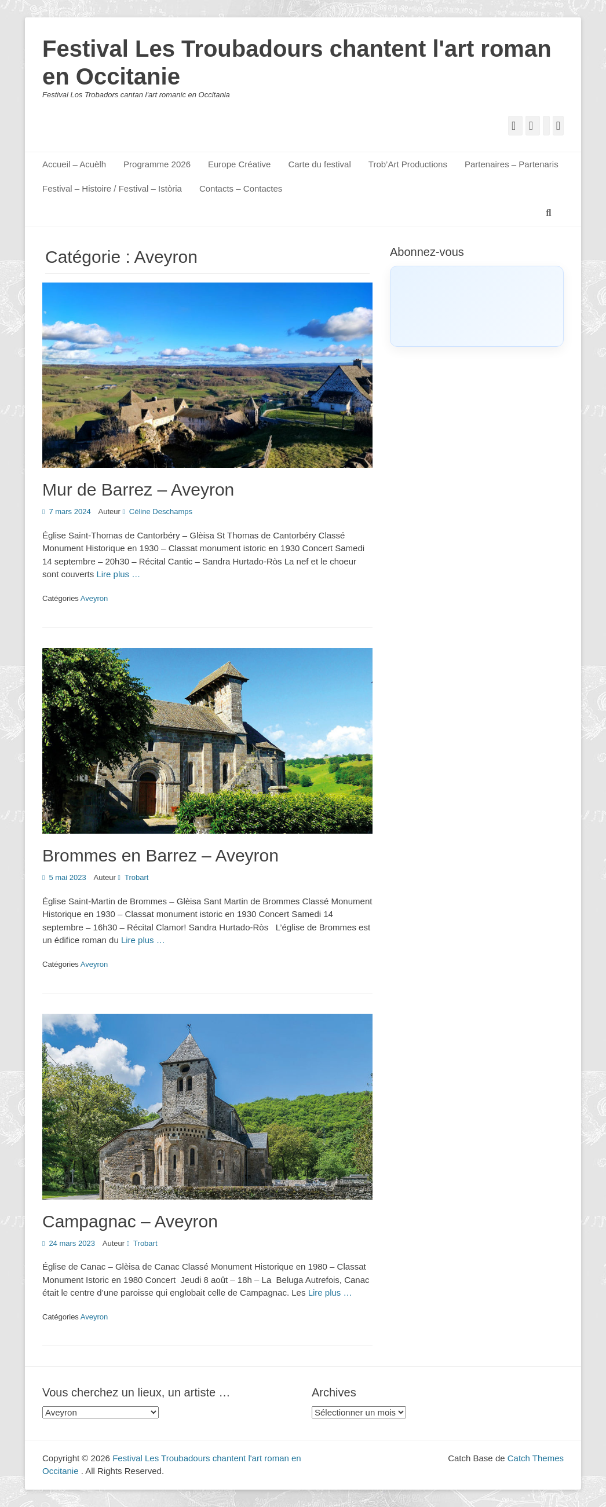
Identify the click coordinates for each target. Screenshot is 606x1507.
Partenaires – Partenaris (511, 164)
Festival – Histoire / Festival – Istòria (112, 188)
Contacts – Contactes (240, 188)
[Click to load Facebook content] (477, 306)
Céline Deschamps (160, 511)
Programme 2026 (157, 164)
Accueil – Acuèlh (74, 164)
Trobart (136, 877)
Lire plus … (118, 574)
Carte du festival (319, 164)
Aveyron (94, 598)
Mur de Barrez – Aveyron (138, 489)
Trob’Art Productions (407, 164)
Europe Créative (239, 164)
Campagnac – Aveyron (130, 1221)
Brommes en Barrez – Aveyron (160, 855)
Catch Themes (536, 1458)
